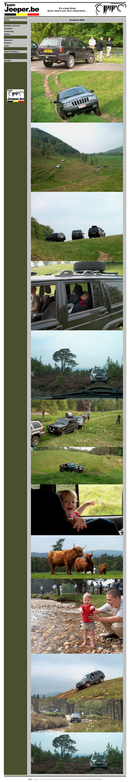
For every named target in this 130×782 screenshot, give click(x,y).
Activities (8, 28)
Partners (8, 43)
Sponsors (8, 40)
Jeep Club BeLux (11, 52)
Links (6, 46)
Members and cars (12, 26)
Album (7, 34)
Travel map (9, 31)
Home (6, 20)
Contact (7, 61)
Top (29, 779)
